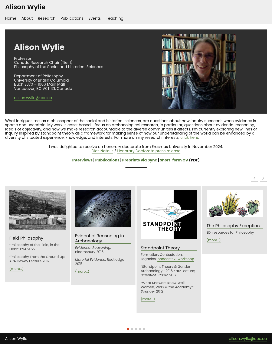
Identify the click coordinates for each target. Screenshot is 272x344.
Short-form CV (174, 160)
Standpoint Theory (160, 248)
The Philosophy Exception (233, 225)
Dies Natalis (103, 151)
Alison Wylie (25, 7)
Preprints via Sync (139, 160)
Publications (107, 160)
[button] (263, 178)
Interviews (82, 160)
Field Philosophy (26, 238)
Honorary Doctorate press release (148, 151)
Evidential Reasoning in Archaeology (99, 238)
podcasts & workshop (175, 258)
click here (189, 137)
